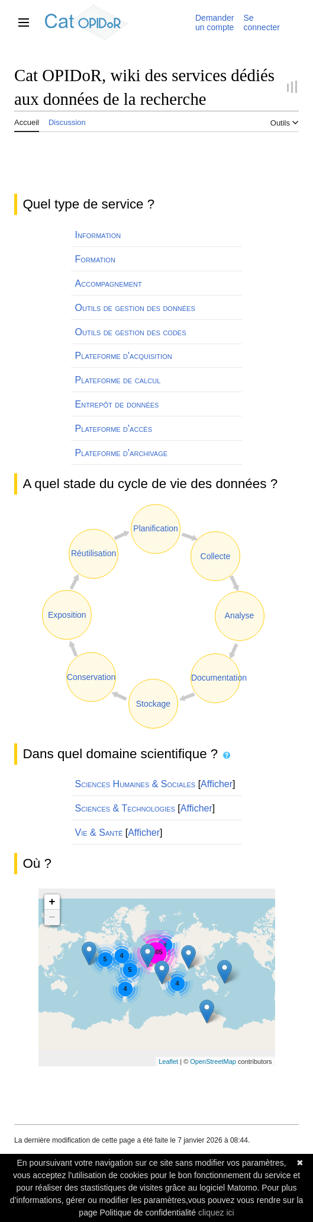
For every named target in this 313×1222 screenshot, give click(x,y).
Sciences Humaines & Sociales (135, 784)
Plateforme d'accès (113, 429)
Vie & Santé (99, 833)
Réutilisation (93, 553)
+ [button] (52, 902)
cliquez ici (216, 1212)
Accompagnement (108, 283)
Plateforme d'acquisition (123, 356)
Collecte (216, 556)
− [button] (52, 917)
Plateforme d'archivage (121, 453)
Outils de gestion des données (135, 308)
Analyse (239, 615)
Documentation (219, 677)
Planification (155, 528)
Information (98, 235)
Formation (95, 259)
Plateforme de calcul (118, 380)
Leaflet (168, 1061)
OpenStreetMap (213, 1061)
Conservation (91, 677)
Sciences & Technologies (125, 808)
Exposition (67, 615)
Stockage (153, 703)
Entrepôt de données (117, 404)
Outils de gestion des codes (130, 332)
